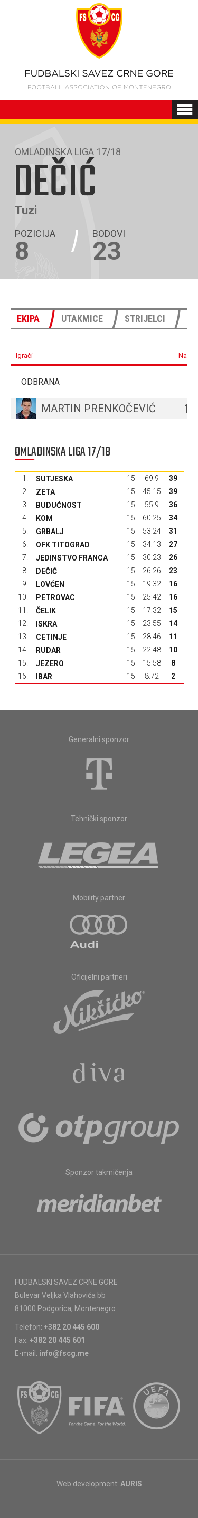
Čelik (46, 610)
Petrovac (55, 597)
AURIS (131, 1483)
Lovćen (50, 584)
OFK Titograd (63, 544)
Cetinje (51, 637)
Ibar (44, 676)
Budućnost (59, 505)
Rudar (48, 650)
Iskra (46, 624)
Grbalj (50, 531)
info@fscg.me (64, 1353)
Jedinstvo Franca (72, 558)
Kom (44, 518)
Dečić (46, 571)
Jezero (50, 663)
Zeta (45, 492)
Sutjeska (54, 479)
